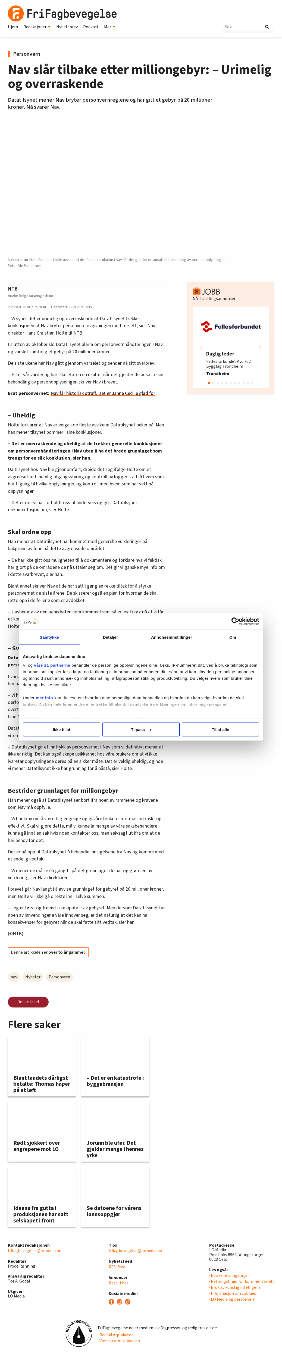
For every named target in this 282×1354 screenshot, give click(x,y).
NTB (13, 289)
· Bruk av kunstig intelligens (235, 1287)
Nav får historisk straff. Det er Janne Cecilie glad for (103, 393)
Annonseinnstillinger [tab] (171, 637)
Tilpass (141, 729)
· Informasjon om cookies (232, 1293)
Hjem (13, 27)
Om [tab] (232, 637)
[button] (260, 347)
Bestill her (118, 1283)
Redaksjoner (37, 27)
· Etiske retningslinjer (229, 1275)
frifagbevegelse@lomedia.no (34, 1251)
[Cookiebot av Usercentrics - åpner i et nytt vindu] (235, 621)
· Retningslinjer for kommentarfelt (241, 1281)
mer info (44, 697)
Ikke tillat (61, 729)
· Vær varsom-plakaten (119, 1341)
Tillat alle (220, 729)
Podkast (91, 27)
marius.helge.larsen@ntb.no (30, 296)
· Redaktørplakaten (116, 1335)
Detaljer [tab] (110, 637)
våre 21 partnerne (52, 665)
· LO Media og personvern (232, 1299)
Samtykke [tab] (49, 637)
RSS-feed (117, 1267)
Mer (109, 27)
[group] (231, 347)
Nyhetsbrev (67, 27)
